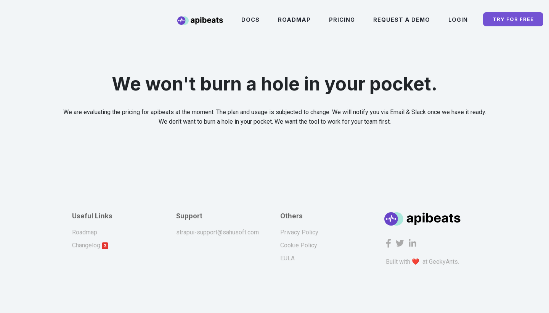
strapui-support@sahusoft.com (217, 232)
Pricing (342, 19)
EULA (287, 258)
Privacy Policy (299, 232)
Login (458, 19)
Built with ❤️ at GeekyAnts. (422, 261)
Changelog (90, 245)
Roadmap (294, 19)
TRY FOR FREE (513, 19)
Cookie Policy (298, 245)
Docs (250, 19)
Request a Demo (401, 19)
